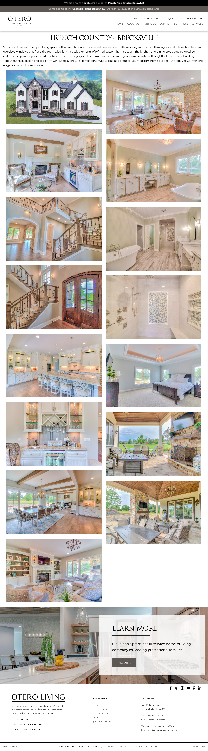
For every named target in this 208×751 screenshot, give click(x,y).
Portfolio (149, 23)
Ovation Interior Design (27, 725)
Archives (109, 747)
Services (197, 23)
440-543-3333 (150, 716)
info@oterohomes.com (154, 720)
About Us (133, 23)
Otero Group (20, 719)
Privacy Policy (11, 747)
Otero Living (59, 706)
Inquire (171, 18)
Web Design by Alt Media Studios (138, 747)
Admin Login (198, 747)
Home (120, 23)
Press (184, 23)
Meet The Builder (146, 18)
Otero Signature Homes (27, 730)
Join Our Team (193, 18)
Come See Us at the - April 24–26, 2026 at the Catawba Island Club (104, 8)
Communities (168, 23)
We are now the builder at (104, 2)
